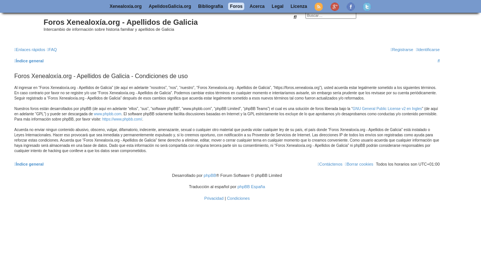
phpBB (210, 175)
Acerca (257, 6)
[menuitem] (52, 49)
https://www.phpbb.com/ (122, 119)
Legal (277, 6)
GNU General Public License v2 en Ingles (387, 109)
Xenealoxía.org (126, 6)
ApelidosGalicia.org (170, 6)
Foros (236, 6)
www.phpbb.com (107, 114)
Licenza (298, 6)
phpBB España (251, 186)
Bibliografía (210, 6)
